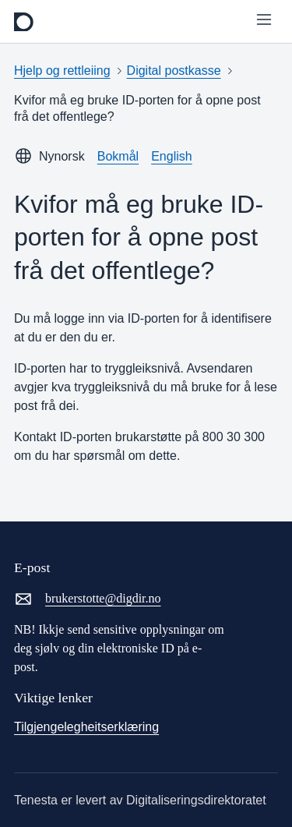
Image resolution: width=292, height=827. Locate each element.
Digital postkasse (174, 70)
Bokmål (118, 156)
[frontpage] (23, 21)
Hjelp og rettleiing (62, 70)
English (171, 156)
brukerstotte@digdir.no (87, 598)
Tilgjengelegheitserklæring (86, 726)
